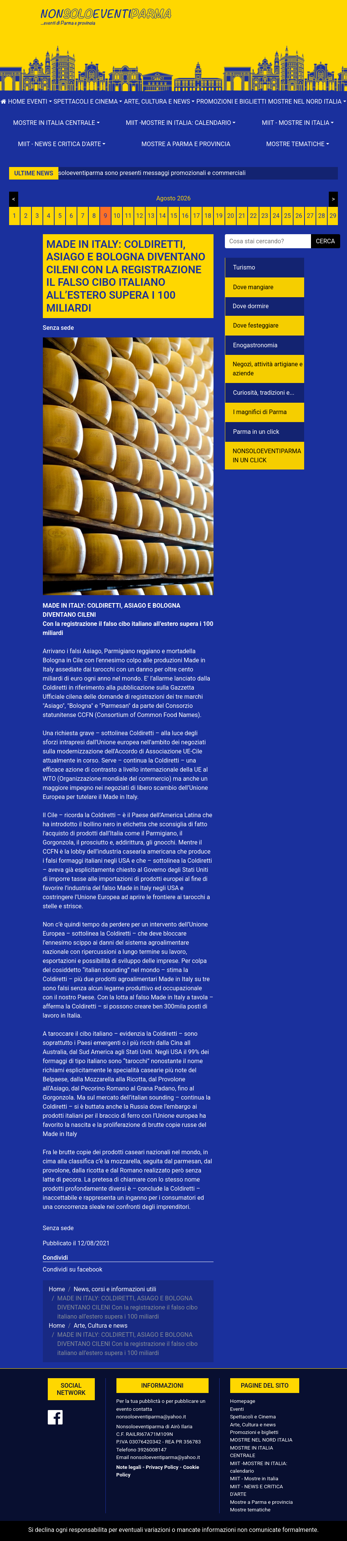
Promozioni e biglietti (231, 101)
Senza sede (58, 327)
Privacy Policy (162, 1467)
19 (219, 215)
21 (242, 215)
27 (310, 215)
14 (162, 215)
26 (298, 215)
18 (207, 215)
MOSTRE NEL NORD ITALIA (261, 1440)
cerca (325, 241)
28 (321, 215)
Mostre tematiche (250, 1509)
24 (276, 215)
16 (185, 215)
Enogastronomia (255, 345)
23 (264, 215)
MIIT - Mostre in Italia (254, 1478)
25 (287, 215)
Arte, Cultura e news (253, 1424)
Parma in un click (256, 431)
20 (230, 215)
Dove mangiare (253, 287)
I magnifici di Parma (260, 412)
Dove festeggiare (256, 325)
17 (196, 215)
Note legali (128, 1467)
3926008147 (152, 1449)
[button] (39, 101)
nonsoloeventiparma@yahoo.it (151, 1416)
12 (139, 215)
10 (116, 215)
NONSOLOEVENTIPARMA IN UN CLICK (267, 455)
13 (151, 215)
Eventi (237, 1409)
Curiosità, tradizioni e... (264, 392)
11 (128, 215)
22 (253, 215)
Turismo (244, 267)
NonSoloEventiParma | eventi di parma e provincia (105, 22)
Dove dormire (251, 306)
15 (173, 215)
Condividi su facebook (72, 1269)
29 (333, 215)
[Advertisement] (242, 31)
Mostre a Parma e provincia (185, 144)
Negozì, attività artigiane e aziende (268, 369)
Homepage (242, 1401)
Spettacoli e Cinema (253, 1416)
